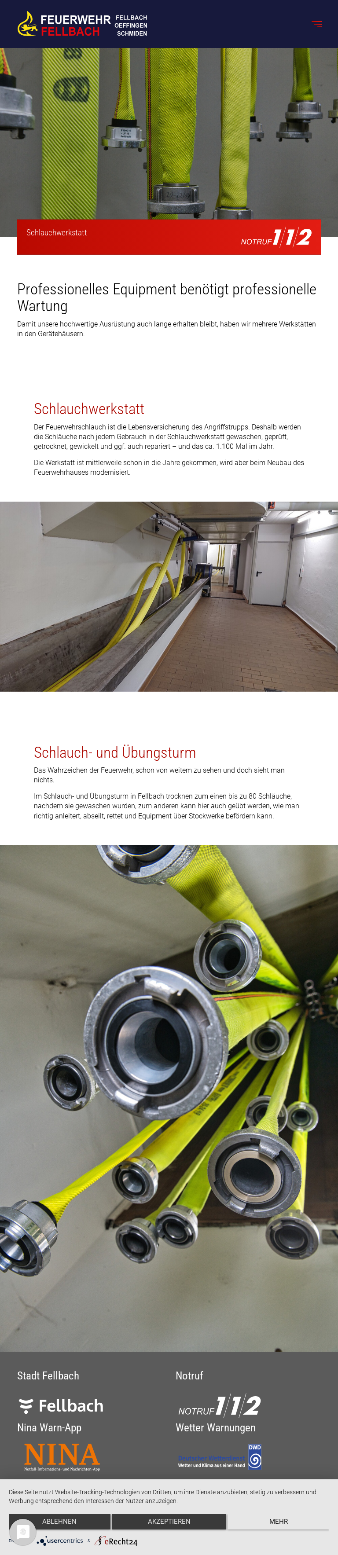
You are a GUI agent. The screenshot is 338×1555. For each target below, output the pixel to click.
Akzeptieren (169, 1525)
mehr (281, 1525)
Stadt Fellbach (48, 1375)
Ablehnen (56, 1525)
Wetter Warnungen (216, 1427)
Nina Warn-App (49, 1427)
